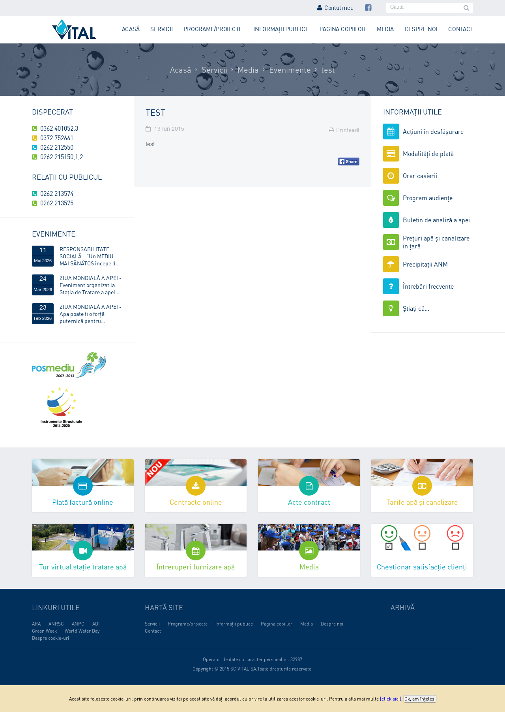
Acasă (131, 28)
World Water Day (82, 631)
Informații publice (281, 28)
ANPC (78, 624)
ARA (36, 624)
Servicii (161, 28)
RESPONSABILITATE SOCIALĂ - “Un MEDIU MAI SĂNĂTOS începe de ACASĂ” (89, 256)
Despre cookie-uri (50, 638)
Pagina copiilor (343, 28)
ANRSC (56, 624)
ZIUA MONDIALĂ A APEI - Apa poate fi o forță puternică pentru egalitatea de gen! (91, 313)
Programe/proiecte (212, 28)
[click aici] (390, 699)
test (328, 69)
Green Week (44, 631)
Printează (344, 129)
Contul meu (335, 7)
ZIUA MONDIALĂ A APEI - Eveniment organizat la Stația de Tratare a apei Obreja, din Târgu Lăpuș (91, 284)
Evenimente (290, 69)
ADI (95, 624)
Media (385, 28)
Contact (460, 28)
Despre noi (421, 28)
